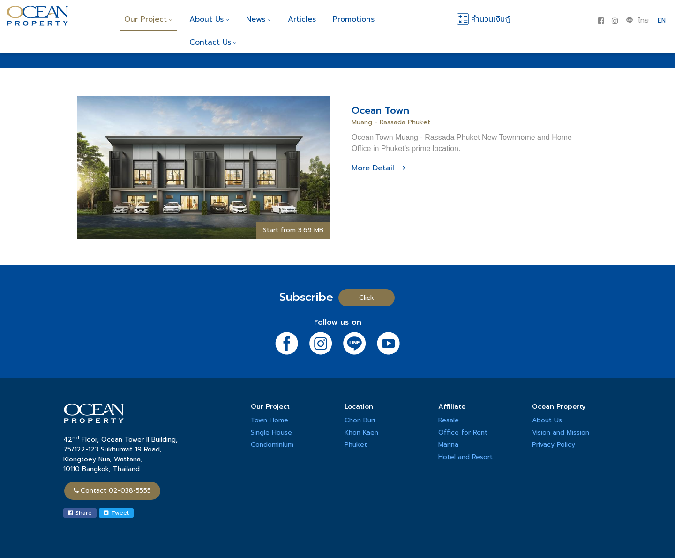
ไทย (643, 20)
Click (366, 298)
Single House (271, 432)
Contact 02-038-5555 (112, 491)
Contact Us (213, 42)
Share (80, 513)
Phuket (356, 445)
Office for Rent (463, 432)
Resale (448, 420)
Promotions (354, 19)
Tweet (116, 513)
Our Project (148, 19)
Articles (302, 19)
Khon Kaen (361, 432)
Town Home (269, 420)
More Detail (378, 168)
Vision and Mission (560, 432)
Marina (448, 445)
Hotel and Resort (465, 457)
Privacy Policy (553, 445)
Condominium (272, 445)
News (258, 19)
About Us (209, 19)
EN (662, 20)
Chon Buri (360, 420)
